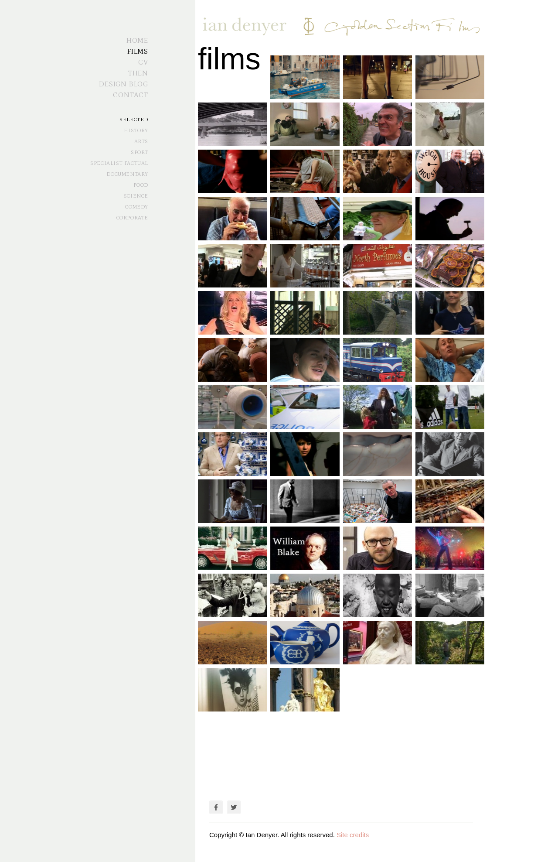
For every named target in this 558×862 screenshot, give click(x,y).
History (136, 130)
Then (138, 73)
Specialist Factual (119, 163)
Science (136, 196)
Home (137, 40)
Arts (141, 141)
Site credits (353, 834)
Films (137, 51)
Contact (130, 95)
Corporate (132, 218)
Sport (139, 152)
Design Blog (123, 84)
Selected (133, 119)
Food (140, 185)
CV (143, 62)
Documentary (127, 174)
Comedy (136, 207)
